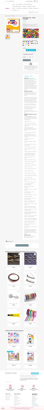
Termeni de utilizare (17, 400)
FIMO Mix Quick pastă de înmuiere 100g (30, 363)
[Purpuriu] (28, 43)
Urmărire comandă (8, 395)
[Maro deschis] (30, 43)
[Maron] (27, 42)
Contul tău (7, 394)
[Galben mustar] (23, 43)
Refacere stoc (15, 10)
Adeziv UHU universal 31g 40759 (13, 322)
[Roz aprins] (37, 42)
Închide (3, 408)
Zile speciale (19, 8)
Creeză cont (7, 398)
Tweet (30, 57)
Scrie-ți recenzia (26, 60)
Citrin (13, 4)
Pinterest (32, 57)
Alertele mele (7, 399)
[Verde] (25, 42)
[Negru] (32, 42)
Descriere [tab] (26, 75)
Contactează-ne (17, 404)
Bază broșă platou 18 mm (14, 303)
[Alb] (34, 42)
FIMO (17, 4)
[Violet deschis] (35, 42)
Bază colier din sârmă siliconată (13, 284)
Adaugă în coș (31, 50)
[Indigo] (23, 45)
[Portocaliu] (30, 42)
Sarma (33, 6)
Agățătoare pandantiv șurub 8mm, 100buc (14, 266)
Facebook (6, 382)
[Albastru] (28, 42)
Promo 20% (35, 8)
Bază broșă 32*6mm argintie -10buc (30, 284)
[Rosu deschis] (35, 43)
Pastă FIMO (31, 78)
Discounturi (16, 401)
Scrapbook (25, 8)
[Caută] (34, 12)
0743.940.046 (11, 1)
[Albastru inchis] (32, 43)
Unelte (13, 8)
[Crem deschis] (27, 45)
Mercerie (29, 6)
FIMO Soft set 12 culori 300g (30, 345)
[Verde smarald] (34, 43)
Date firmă (15, 399)
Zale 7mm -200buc (30, 266)
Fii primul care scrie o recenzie (22, 245)
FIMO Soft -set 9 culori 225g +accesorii (13, 363)
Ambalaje (24, 6)
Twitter (8, 382)
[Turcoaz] (27, 43)
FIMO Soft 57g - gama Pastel (13, 345)
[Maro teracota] (28, 45)
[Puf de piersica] (25, 45)
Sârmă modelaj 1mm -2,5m (30, 303)
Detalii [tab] (31, 75)
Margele (21, 4)
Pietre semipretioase (16, 6)
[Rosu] (23, 42)
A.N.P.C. (15, 405)
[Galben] (25, 43)
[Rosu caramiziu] (37, 43)
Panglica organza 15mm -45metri (30, 322)
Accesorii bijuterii (27, 4)
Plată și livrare (16, 395)
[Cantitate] (24, 50)
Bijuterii (30, 8)
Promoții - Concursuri (17, 403)
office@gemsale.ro (35, 406)
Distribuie (28, 57)
